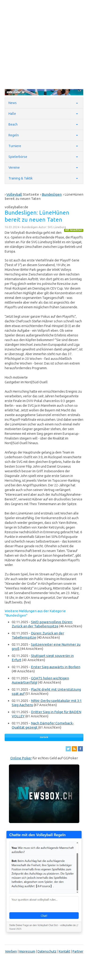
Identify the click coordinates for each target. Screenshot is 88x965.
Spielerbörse (17, 157)
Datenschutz (47, 951)
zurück (44, 737)
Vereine (14, 167)
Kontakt (64, 951)
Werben (11, 951)
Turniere (14, 146)
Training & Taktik (20, 178)
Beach (13, 124)
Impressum (27, 951)
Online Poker (21, 758)
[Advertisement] (44, 44)
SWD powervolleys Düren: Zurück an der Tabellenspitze (42, 624)
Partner (78, 951)
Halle (12, 114)
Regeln (13, 135)
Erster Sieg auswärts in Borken (55, 667)
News (12, 103)
